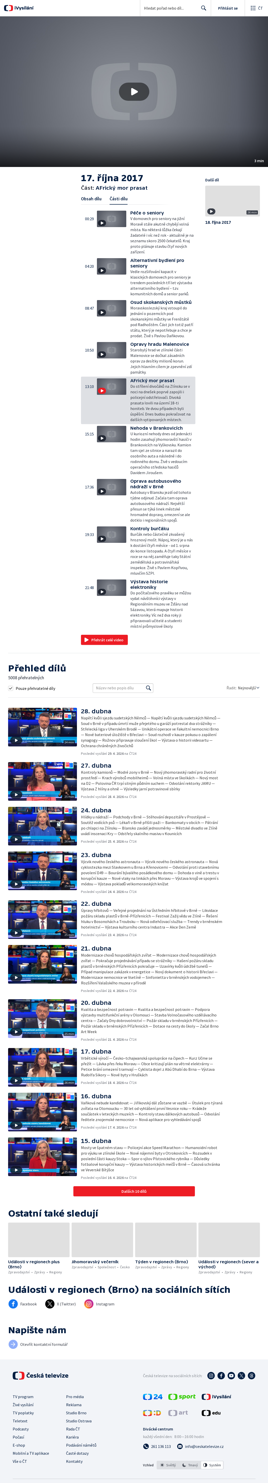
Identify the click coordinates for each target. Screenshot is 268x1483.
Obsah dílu (91, 199)
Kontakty (74, 1461)
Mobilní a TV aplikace (31, 1453)
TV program (23, 1396)
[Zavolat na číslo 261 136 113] (157, 1446)
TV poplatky (23, 1412)
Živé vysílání (23, 1404)
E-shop (19, 1445)
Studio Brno (76, 1412)
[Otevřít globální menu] (256, 8)
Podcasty (21, 1428)
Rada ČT (73, 1428)
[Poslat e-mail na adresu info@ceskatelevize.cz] (200, 1446)
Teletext (20, 1420)
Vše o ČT (20, 1461)
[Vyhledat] (148, 688)
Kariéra (72, 1437)
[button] (134, 91)
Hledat (202, 10)
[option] (168, 1465)
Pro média (75, 1396)
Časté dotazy (77, 1453)
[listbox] (190, 1465)
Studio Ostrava (79, 1420)
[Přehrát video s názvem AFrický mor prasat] (134, 92)
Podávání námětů (81, 1445)
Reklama (73, 1404)
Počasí (18, 1437)
